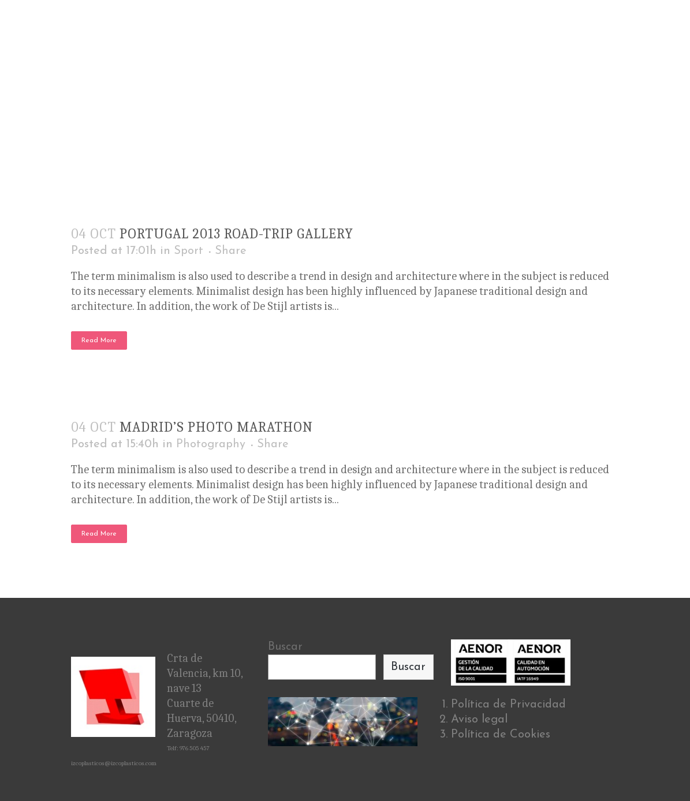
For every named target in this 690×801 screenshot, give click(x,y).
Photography (210, 444)
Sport (188, 251)
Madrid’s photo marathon (216, 427)
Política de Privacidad (508, 704)
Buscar (285, 647)
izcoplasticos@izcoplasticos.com (113, 763)
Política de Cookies (500, 734)
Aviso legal (479, 719)
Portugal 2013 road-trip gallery (236, 234)
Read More (99, 340)
